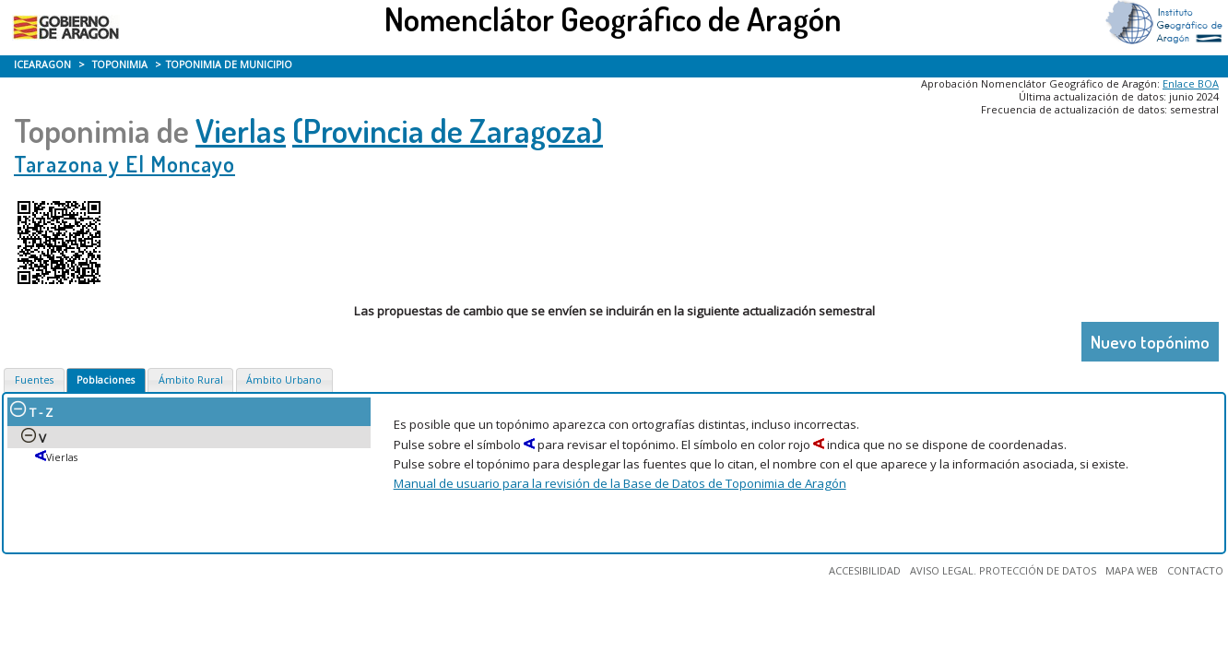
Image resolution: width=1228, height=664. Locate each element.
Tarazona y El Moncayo (124, 163)
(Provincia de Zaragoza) (447, 130)
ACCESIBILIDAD (865, 570)
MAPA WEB (1131, 570)
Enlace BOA (1191, 83)
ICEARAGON (42, 64)
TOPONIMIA (120, 64)
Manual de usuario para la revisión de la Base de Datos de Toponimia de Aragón (620, 483)
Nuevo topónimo (1150, 341)
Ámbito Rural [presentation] (191, 380)
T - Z (31, 412)
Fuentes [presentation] (34, 380)
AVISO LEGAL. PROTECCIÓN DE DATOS (1003, 570)
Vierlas (240, 130)
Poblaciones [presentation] (106, 380)
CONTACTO (1195, 570)
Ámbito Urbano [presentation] (284, 380)
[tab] (34, 380)
